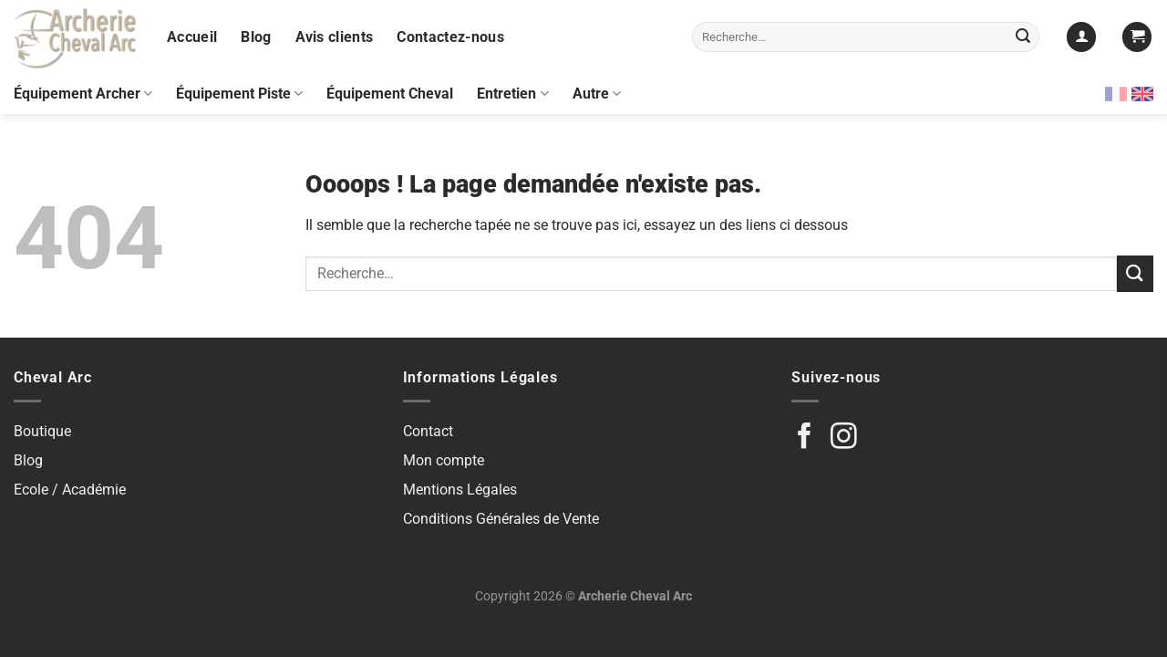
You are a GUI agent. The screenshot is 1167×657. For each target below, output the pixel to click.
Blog (256, 37)
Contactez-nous (450, 37)
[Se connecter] (1081, 37)
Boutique (42, 431)
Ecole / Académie (70, 489)
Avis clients (334, 37)
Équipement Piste (239, 94)
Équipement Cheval (389, 93)
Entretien (512, 94)
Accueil (192, 37)
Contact (428, 431)
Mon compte (443, 460)
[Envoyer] (1022, 37)
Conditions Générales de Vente (501, 518)
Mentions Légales (460, 489)
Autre (597, 94)
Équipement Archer (83, 94)
